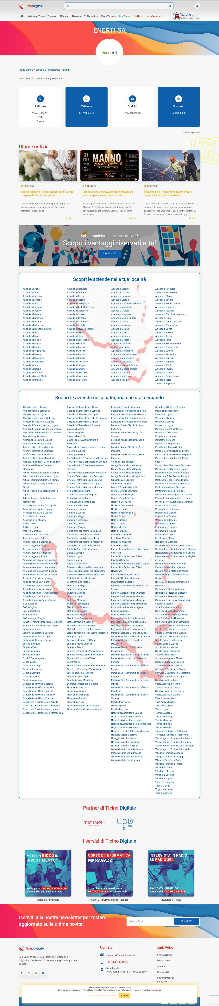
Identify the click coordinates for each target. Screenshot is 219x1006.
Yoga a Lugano (162, 785)
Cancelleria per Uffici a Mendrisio (39, 694)
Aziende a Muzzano (121, 376)
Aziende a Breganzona (34, 350)
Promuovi (163, 972)
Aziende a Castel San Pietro (80, 307)
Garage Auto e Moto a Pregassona (128, 476)
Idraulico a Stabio (119, 545)
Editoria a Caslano (76, 592)
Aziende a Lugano (120, 299)
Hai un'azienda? (154, 16)
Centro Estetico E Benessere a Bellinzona (87, 458)
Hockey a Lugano (119, 509)
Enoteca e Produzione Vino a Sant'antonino (81, 660)
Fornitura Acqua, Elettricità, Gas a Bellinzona (127, 427)
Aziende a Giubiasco (77, 347)
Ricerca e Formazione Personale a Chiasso (172, 576)
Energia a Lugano (75, 636)
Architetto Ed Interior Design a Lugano (41, 461)
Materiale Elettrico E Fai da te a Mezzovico (126, 642)
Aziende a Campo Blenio (35, 376)
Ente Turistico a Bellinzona (80, 673)
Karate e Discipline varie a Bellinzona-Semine (129, 587)
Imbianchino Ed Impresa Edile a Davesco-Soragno (126, 558)
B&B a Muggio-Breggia (34, 618)
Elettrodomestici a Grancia (80, 622)
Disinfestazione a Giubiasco (81, 578)
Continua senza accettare (103, 995)
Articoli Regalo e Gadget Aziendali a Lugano (40, 493)
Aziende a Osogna (164, 299)
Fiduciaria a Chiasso (77, 687)
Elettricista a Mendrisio (78, 614)
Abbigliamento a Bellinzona (36, 410)
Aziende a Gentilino (76, 343)
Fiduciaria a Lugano (76, 691)
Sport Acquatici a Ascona (167, 683)
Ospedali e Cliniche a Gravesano (127, 756)
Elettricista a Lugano (77, 611)
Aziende (161, 966)
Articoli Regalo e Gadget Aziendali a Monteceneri (40, 500)
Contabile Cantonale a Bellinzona (83, 545)
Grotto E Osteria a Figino (123, 494)
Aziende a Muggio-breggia (124, 369)
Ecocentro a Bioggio (77, 585)
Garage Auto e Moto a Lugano (126, 472)
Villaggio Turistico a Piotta (168, 760)
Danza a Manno (75, 560)
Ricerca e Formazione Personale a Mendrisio (172, 584)
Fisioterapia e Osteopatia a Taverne (128, 418)
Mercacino (107, 16)
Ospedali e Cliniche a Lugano (125, 760)
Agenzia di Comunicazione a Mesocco (42, 432)
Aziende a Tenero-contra (167, 376)
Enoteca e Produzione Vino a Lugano (85, 654)
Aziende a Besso (31, 332)
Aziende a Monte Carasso (124, 354)
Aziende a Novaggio (165, 289)
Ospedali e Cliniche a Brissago (126, 753)
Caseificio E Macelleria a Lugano (83, 414)
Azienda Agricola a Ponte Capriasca (40, 592)
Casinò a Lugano (75, 432)
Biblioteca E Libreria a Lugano (37, 636)
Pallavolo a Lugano (164, 425)
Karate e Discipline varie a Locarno (128, 596)
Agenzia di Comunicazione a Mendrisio (42, 429)
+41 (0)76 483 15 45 (117, 962)
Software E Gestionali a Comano (171, 669)
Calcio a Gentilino (31, 673)
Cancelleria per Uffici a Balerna (38, 683)
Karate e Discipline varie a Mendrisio (129, 603)
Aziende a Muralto (120, 372)
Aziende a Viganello (165, 383)
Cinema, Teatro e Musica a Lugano (84, 483)
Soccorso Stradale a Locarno (169, 662)
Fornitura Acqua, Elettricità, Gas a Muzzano (127, 449)
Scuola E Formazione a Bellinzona (172, 625)
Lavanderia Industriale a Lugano (127, 607)
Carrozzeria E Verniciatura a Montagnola (43, 713)
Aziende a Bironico (32, 343)
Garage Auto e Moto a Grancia (126, 469)
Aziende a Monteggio (121, 361)
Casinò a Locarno (75, 429)
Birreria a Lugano (31, 651)
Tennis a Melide (163, 727)
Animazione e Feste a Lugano (37, 440)
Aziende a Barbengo (33, 318)
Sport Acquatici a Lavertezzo (169, 691)
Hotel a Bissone (119, 520)
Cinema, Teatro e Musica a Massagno (85, 487)
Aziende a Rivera (163, 336)
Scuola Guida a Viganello (167, 651)
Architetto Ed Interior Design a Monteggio (38, 467)
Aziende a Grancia (76, 358)
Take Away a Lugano (165, 702)
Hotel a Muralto (118, 527)
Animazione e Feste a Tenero (37, 443)
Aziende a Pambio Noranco (168, 303)
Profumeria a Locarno (166, 527)
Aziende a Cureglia (76, 325)
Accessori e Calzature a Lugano (38, 421)
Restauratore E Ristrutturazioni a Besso (174, 545)
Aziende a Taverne (164, 369)
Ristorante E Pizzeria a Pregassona (172, 600)
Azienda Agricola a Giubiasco (37, 585)
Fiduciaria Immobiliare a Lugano (83, 705)
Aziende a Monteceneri (122, 358)
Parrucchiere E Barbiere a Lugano (171, 469)
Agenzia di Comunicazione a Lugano (41, 425)
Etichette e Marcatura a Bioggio (82, 683)
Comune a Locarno (76, 509)
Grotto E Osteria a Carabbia (124, 487)
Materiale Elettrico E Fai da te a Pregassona (126, 649)
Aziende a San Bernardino (168, 343)
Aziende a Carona (75, 296)
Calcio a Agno (30, 662)
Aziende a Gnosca (76, 350)
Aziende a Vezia (163, 380)
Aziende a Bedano (32, 321)
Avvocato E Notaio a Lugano (37, 578)
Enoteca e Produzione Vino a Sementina (87, 665)
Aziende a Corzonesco (78, 321)
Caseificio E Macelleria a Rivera (82, 421)
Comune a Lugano (76, 512)
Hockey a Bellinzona (121, 501)
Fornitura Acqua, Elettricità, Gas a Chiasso (127, 434)
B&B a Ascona (30, 603)
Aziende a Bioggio (32, 340)
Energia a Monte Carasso (79, 643)
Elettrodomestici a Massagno (81, 625)
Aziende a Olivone (164, 296)
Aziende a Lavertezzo (77, 372)
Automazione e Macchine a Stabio (40, 574)
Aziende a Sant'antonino (167, 347)
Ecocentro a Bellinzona (78, 582)
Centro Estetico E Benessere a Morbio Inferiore (85, 467)
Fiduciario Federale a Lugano (125, 407)
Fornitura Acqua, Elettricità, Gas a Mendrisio (127, 442)
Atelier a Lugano (31, 527)
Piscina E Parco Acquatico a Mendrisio (174, 501)
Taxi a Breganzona (164, 705)
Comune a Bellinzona (77, 505)
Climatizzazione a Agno (78, 491)
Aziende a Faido (75, 332)
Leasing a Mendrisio (121, 614)
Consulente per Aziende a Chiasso (84, 531)
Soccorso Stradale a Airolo (168, 658)
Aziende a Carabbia (76, 292)
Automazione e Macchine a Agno (39, 560)
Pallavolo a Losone (164, 421)
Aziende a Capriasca (77, 289)
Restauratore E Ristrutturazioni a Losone (175, 552)
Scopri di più (179, 112)
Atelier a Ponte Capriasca (35, 534)
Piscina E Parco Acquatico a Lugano (173, 498)
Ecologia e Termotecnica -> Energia (53, 69)
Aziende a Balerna (32, 314)
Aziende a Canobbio (33, 380)
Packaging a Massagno (166, 410)
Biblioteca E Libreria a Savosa (37, 640)
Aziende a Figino (75, 336)
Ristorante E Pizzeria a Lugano (170, 596)
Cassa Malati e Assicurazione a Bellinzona (82, 442)
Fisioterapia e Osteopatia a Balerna (128, 410)
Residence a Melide (165, 538)
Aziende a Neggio (120, 380)
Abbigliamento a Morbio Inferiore (39, 418)
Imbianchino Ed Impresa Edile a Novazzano (126, 569)
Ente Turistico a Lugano (78, 676)
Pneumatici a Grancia (166, 512)
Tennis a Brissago (164, 716)
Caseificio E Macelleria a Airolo (82, 407)
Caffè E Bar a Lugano (33, 658)
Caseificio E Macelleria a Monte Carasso (87, 418)
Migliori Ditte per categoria (165, 979)
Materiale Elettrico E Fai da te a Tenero (130, 654)
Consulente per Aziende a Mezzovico (85, 542)
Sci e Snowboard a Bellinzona (170, 611)
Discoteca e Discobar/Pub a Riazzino (85, 574)
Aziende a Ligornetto (77, 380)
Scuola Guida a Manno (166, 647)
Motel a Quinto (118, 705)
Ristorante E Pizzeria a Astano (170, 589)
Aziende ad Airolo (31, 292)
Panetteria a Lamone (165, 436)
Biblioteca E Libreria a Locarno (38, 633)
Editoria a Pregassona (78, 603)
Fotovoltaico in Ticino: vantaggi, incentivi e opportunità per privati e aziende (168, 193)
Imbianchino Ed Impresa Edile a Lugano (130, 563)
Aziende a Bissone (32, 347)
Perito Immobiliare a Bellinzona (170, 487)
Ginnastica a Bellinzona (122, 480)
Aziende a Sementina (165, 354)
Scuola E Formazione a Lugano (170, 633)
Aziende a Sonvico (164, 358)
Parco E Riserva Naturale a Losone (172, 451)
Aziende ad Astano (32, 310)
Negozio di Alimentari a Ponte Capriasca (131, 724)
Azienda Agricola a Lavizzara (37, 589)
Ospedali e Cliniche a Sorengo (170, 407)
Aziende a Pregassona (166, 325)
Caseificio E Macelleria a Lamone (83, 410)
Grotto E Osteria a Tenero (123, 498)
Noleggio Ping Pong (48, 899)
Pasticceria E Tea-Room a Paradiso (172, 483)
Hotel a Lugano (118, 523)
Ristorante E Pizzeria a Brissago (171, 592)
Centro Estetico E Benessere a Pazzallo (86, 472)
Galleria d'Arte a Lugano (123, 461)
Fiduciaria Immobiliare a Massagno (84, 709)
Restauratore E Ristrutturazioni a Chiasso (175, 549)
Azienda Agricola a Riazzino (36, 596)
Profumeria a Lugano (165, 531)
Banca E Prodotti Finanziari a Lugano (41, 625)
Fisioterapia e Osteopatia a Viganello (129, 421)
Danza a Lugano (75, 556)
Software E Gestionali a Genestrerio (172, 673)
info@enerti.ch (132, 112)
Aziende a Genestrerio (78, 340)
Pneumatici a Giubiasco (167, 509)
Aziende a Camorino (33, 372)
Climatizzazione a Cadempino (82, 494)
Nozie (138, 16)
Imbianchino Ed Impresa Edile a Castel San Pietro (130, 551)
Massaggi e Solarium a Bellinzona (128, 618)
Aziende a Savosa (164, 350)
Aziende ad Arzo (31, 303)
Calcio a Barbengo (32, 665)
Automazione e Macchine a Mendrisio (41, 567)
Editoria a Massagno (77, 600)
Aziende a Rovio (163, 340)
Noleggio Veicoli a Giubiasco (125, 742)
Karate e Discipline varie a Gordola (128, 592)
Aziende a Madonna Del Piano (126, 303)
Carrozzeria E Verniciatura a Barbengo (41, 705)
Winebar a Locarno (164, 774)
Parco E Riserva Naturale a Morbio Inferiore (172, 460)
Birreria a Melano (31, 654)
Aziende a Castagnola (78, 303)
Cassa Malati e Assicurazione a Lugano (86, 447)
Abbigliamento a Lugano (35, 414)
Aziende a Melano (120, 329)
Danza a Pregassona (77, 563)
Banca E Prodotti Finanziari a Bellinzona (42, 622)
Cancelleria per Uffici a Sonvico (38, 698)
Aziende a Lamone (76, 369)
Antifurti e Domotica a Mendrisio (39, 458)
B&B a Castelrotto (31, 611)
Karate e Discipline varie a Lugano (128, 600)
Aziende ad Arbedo (32, 296)
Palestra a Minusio (164, 418)
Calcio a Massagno (32, 680)
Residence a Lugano (165, 534)
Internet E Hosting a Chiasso (125, 574)
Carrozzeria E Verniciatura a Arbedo (40, 702)
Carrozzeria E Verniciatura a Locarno (41, 709)
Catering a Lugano (76, 451)
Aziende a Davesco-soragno (81, 329)
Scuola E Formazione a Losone (170, 629)
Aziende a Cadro (31, 365)
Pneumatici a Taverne (166, 520)
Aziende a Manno (119, 321)
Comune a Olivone (76, 523)
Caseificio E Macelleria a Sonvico (83, 425)
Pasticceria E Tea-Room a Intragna (172, 476)
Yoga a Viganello (163, 793)
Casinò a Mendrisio (76, 436)
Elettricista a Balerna (77, 607)
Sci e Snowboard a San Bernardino (172, 622)
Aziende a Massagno (121, 325)
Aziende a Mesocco (121, 340)
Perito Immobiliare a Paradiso (170, 491)
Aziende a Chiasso (76, 314)
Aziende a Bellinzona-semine (37, 329)
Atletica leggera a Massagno (37, 552)
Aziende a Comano (76, 318)
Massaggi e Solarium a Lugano (126, 625)
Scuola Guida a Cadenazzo (168, 640)
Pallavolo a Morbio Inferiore (169, 429)
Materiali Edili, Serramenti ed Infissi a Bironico (129, 667)
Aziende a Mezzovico (121, 343)
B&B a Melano (30, 614)
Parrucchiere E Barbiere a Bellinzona (173, 465)
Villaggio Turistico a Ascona (169, 753)
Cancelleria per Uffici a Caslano (38, 687)
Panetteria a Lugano (165, 440)
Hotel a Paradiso (119, 531)
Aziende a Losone (120, 292)
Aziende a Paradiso (164, 307)
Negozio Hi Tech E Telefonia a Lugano (130, 731)
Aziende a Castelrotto (77, 310)
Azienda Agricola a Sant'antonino (39, 600)
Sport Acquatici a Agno (166, 680)
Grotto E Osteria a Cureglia (124, 491)
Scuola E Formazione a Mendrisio (171, 636)
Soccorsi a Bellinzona (166, 654)
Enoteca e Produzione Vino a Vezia (84, 669)
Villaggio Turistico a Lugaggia (170, 756)
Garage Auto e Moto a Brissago (126, 465)
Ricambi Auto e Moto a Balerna (170, 563)
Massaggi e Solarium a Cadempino (128, 622)
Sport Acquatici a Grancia (168, 687)
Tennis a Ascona (163, 713)
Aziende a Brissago (32, 354)
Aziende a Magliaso (121, 314)
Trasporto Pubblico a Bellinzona (171, 731)
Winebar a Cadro (163, 767)
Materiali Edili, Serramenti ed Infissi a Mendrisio (129, 689)
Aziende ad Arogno (32, 299)
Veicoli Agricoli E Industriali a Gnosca (173, 738)
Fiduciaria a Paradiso (77, 698)
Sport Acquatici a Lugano (167, 694)
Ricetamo (124, 16)
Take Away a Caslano (165, 698)
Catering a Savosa (76, 454)
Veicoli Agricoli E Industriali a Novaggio (174, 745)
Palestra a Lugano (164, 414)
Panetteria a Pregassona (167, 443)
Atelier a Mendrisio (32, 531)
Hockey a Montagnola (122, 512)
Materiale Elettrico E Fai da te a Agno (129, 633)
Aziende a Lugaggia (121, 296)
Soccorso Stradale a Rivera (168, 665)
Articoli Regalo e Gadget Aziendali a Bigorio (40, 485)
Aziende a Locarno (120, 289)
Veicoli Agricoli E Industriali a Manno (173, 742)
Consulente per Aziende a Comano (84, 534)
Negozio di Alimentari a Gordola (127, 716)
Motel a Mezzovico (120, 702)
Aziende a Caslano (76, 299)
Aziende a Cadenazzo (33, 361)
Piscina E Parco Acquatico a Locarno (173, 494)
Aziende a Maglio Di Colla (123, 318)
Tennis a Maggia (163, 724)
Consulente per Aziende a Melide (83, 538)
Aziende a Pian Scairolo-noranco (171, 314)
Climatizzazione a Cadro (79, 498)
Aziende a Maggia (120, 310)
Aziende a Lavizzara (77, 376)
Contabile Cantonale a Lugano (82, 549)
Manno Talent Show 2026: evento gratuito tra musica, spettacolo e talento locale (108, 193)
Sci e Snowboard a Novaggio (169, 618)
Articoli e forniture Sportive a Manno (41, 480)
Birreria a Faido (30, 647)
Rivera (40, 121)
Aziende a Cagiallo (32, 369)
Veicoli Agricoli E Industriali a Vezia (172, 749)
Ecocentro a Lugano (77, 589)
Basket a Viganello (32, 629)
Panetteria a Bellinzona (166, 432)
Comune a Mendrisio (77, 520)
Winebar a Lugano (164, 778)
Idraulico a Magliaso (121, 538)
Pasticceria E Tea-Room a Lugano (172, 480)
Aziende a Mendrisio (121, 336)
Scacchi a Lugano (164, 603)
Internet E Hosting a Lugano (125, 578)
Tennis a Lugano (163, 720)
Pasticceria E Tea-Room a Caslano (172, 472)
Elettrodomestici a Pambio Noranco (84, 629)
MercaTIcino (163, 960)
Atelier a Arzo (29, 523)
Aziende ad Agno (31, 289)
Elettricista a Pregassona (79, 618)
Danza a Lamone (75, 552)
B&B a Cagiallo (30, 607)
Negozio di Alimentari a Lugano (126, 720)
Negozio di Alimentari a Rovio (125, 727)
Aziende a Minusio (120, 347)
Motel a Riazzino (119, 709)
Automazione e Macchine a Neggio (40, 571)
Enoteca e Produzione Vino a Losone (85, 651)
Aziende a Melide (119, 332)
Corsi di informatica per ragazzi (109, 899)
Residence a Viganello (166, 542)
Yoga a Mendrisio (163, 789)
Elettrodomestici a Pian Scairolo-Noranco (87, 633)
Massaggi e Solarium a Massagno (128, 629)
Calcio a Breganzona (33, 669)
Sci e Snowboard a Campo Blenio (171, 614)
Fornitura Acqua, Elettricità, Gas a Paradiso (127, 456)
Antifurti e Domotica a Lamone (38, 454)
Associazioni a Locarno (34, 516)
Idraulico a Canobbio (121, 534)
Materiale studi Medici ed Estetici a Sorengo (128, 660)
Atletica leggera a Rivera (35, 556)
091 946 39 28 (86, 112)
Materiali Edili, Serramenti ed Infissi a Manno (129, 682)
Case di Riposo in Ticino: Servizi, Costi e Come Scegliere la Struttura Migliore (47, 193)
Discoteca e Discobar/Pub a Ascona (85, 567)
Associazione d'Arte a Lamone (38, 509)
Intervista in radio (171, 899)
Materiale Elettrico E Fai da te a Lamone (131, 636)
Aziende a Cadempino (34, 358)
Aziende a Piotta (163, 318)
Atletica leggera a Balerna (35, 538)
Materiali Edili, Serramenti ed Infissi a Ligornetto (129, 675)
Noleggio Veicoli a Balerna (124, 734)
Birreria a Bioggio (31, 643)
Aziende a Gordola (76, 354)
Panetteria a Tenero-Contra (168, 447)
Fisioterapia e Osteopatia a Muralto (128, 414)
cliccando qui (155, 990)
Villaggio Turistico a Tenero (168, 764)
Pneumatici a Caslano (166, 505)
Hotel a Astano (118, 516)
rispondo (90, 16)
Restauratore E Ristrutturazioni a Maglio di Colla (175, 558)
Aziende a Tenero (163, 372)
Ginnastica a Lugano (121, 483)
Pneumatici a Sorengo (166, 516)
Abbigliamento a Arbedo (35, 407)
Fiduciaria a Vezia (75, 702)
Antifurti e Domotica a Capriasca (39, 447)
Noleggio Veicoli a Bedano (124, 738)
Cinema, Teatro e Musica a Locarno (84, 480)
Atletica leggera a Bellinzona (37, 542)
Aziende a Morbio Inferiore (124, 365)
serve (75, 16)
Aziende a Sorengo (164, 361)
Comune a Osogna (76, 527)
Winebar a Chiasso (164, 771)
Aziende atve (35, 16)
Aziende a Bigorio (31, 336)
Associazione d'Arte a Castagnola (39, 505)
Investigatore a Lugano (122, 582)
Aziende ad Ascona (32, 307)
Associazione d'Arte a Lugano (37, 512)
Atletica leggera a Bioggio (35, 545)
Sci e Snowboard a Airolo (167, 607)
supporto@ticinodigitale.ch (120, 955)
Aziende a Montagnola (122, 350)
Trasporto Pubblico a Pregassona (171, 734)
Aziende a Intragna (76, 365)
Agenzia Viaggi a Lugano (35, 436)
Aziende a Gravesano (77, 361)
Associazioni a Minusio (34, 520)
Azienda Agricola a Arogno (36, 582)
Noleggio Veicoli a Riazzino (124, 745)
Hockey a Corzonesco (122, 505)
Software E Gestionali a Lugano (170, 676)
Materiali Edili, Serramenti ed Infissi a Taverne (129, 696)
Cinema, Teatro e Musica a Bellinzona (85, 476)
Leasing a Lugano (120, 611)
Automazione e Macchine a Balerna (40, 563)
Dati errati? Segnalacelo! (191, 133)
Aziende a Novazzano (166, 292)
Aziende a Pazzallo (164, 310)
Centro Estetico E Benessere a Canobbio (87, 461)
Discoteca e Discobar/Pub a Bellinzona (86, 571)
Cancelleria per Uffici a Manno (38, 691)
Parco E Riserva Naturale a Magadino (173, 454)
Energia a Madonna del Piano (81, 640)
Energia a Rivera (75, 647)
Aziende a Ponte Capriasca (168, 321)
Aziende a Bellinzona (33, 325)
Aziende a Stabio (163, 365)
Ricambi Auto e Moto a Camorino (171, 571)
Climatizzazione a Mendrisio (81, 501)
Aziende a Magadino (121, 307)
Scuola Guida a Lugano (166, 643)
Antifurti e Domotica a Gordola (38, 451)
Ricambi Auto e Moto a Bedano (170, 567)
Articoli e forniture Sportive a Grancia (41, 472)
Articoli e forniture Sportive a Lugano (41, 476)
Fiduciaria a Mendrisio (78, 694)
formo (64, 16)
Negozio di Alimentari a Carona (126, 713)
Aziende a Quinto (163, 329)
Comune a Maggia (76, 516)
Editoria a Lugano (75, 596)
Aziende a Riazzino (164, 332)
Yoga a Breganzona (164, 782)
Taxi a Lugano (162, 709)
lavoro (51, 16)
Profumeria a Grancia (165, 523)
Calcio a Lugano (31, 676)
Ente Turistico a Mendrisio (80, 680)
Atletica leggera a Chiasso (36, 549)
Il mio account (164, 955)
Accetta (124, 995)
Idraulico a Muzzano (121, 542)
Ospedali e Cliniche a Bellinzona (127, 749)
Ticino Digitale (26, 69)
